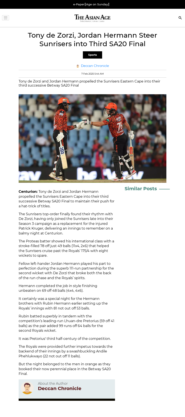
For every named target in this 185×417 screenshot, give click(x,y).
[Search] (180, 18)
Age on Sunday (97, 4)
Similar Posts (141, 189)
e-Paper (78, 4)
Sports (92, 54)
